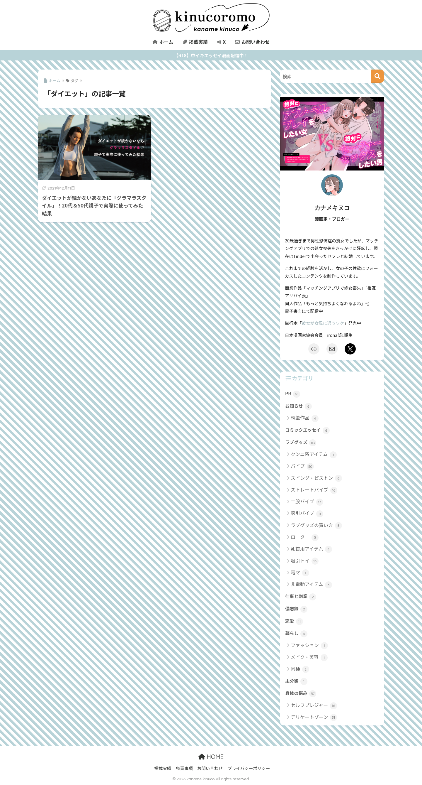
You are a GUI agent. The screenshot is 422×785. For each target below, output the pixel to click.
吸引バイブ (307, 513)
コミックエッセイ (307, 430)
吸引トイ (305, 561)
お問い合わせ (252, 41)
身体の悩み (300, 693)
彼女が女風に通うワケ (323, 323)
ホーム (162, 41)
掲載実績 (195, 41)
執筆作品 (305, 418)
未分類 (296, 681)
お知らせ (298, 406)
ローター (305, 537)
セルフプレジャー (314, 705)
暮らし (296, 633)
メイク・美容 (309, 657)
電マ (300, 573)
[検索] (377, 76)
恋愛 (294, 621)
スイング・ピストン (316, 478)
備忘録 (296, 609)
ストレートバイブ (314, 490)
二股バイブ (307, 502)
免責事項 (184, 768)
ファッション (309, 645)
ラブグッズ (300, 442)
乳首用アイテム (311, 549)
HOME (211, 756)
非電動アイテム (311, 584)
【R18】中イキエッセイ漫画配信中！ (211, 55)
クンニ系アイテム (314, 454)
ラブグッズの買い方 (316, 525)
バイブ (302, 466)
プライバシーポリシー (248, 768)
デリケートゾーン (314, 717)
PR (292, 394)
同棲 (300, 669)
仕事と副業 (300, 596)
